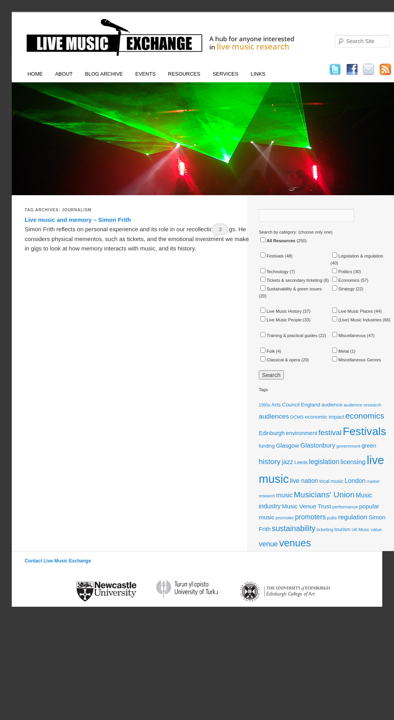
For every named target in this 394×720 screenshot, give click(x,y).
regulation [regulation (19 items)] (352, 517)
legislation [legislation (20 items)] (324, 462)
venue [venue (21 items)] (268, 544)
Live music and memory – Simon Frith (78, 219)
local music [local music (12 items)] (331, 481)
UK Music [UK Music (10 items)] (361, 529)
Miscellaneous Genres (356, 359)
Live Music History (280, 311)
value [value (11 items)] (376, 529)
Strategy (343, 289)
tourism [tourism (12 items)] (342, 529)
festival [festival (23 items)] (329, 432)
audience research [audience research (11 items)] (362, 404)
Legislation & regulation (357, 256)
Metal (340, 351)
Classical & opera (280, 359)
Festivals (271, 256)
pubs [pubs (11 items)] (332, 517)
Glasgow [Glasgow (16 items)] (287, 445)
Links (258, 74)
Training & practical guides (288, 335)
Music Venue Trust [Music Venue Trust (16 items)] (306, 506)
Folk (267, 351)
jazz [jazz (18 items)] (287, 461)
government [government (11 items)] (348, 445)
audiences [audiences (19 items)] (274, 416)
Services (225, 74)
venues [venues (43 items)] (295, 542)
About (64, 74)
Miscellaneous (349, 335)
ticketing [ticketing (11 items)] (325, 529)
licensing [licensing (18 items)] (352, 461)
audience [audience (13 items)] (332, 405)
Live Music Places (352, 311)
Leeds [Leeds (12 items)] (301, 462)
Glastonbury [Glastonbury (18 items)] (317, 445)
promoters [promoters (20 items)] (310, 517)
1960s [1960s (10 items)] (264, 405)
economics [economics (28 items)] (365, 415)
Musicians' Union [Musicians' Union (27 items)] (324, 494)
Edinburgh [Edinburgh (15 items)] (272, 433)
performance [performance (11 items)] (345, 506)
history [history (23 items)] (270, 461)
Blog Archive (104, 74)
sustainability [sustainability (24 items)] (294, 528)
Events (145, 74)
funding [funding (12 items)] (267, 446)
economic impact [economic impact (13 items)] (324, 417)
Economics (346, 280)
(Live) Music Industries (356, 319)
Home (35, 74)
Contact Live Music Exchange (58, 561)
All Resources (277, 240)
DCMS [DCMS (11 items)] (296, 416)
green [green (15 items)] (368, 446)
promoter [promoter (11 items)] (285, 517)
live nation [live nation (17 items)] (304, 480)
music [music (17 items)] (284, 495)
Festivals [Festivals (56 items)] (364, 431)
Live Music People (280, 319)
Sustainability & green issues (291, 289)
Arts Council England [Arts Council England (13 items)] (295, 405)
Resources (184, 74)
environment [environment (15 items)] (301, 433)
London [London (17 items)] (355, 480)
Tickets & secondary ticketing (291, 280)
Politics (342, 271)
